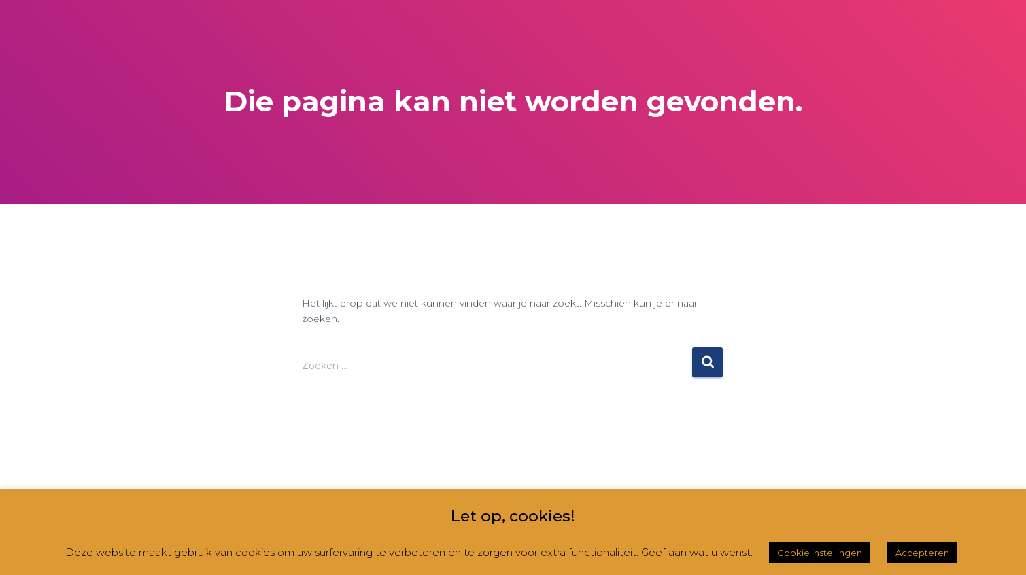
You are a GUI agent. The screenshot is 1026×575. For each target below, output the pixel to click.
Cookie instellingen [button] (819, 552)
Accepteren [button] (922, 552)
